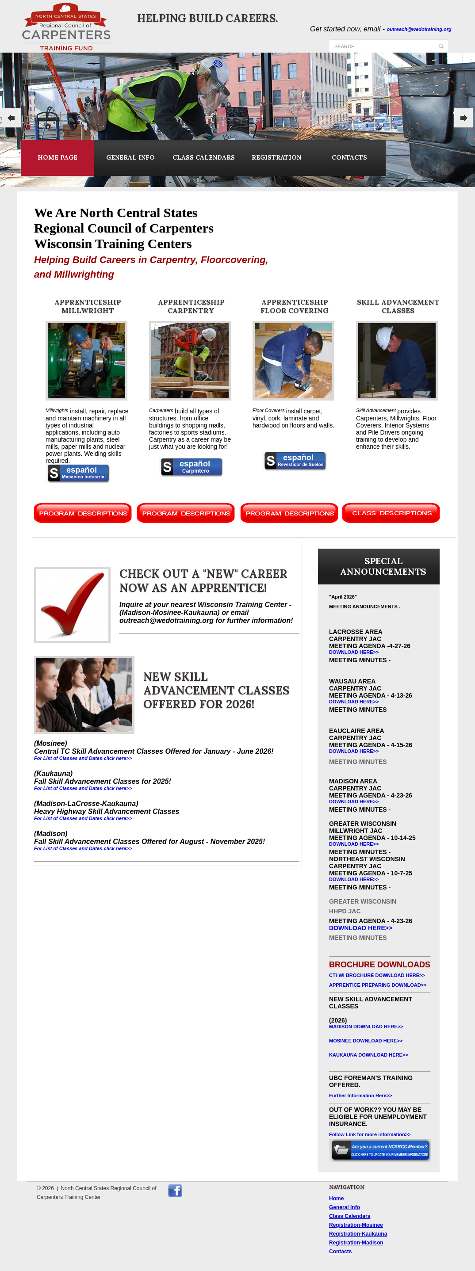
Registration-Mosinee (356, 1225)
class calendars (203, 157)
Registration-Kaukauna (358, 1234)
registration (276, 157)
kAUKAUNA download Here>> (368, 1054)
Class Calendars (349, 1216)
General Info (344, 1207)
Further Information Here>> (360, 1095)
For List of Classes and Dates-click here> (81, 848)
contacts (349, 157)
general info (130, 157)
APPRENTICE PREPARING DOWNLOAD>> (377, 985)
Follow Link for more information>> (370, 1134)
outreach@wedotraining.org (419, 29)
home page (57, 157)
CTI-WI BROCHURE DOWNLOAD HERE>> (377, 975)
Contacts (340, 1251)
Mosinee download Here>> (365, 1040)
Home (336, 1198)
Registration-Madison (356, 1243)
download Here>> (354, 652)
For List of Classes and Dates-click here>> (83, 758)
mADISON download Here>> (366, 1026)
